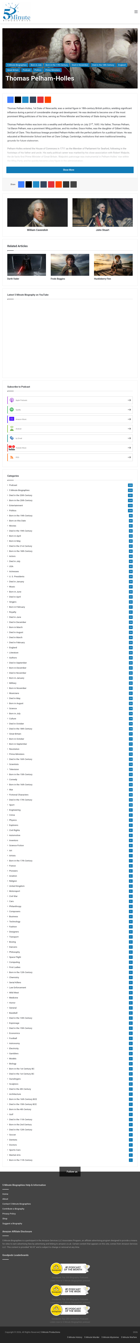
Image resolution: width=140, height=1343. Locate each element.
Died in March (15, 637)
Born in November (17, 688)
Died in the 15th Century (20, 1028)
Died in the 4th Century (20, 1089)
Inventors (13, 840)
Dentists (13, 1139)
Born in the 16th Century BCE (23, 1099)
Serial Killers (15, 982)
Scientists (14, 764)
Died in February (17, 642)
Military (12, 683)
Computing (14, 962)
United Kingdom (17, 886)
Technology (14, 921)
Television (14, 769)
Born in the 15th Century (20, 774)
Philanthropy (15, 906)
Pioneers (13, 870)
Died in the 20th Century (20, 495)
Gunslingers (15, 1079)
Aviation (13, 876)
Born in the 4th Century (20, 1109)
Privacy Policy (9, 1213)
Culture (12, 718)
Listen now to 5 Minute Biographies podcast (70, 1280)
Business (13, 916)
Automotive (14, 835)
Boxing (12, 942)
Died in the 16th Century (20, 759)
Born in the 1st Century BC (21, 1068)
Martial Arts (15, 1155)
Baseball (13, 1013)
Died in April (15, 596)
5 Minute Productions (50, 1332)
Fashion (13, 926)
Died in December (17, 622)
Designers (14, 931)
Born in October (16, 739)
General (12, 1007)
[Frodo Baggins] (70, 265)
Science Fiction (16, 845)
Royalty (12, 612)
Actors (12, 556)
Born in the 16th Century (20, 784)
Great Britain (13, 70)
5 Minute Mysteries (110, 1337)
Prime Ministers (52, 70)
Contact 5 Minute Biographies (16, 1203)
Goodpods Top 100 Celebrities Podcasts (70, 1319)
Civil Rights (14, 830)
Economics (14, 1033)
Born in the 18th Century (20, 551)
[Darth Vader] (26, 265)
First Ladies (14, 967)
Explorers (13, 825)
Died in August (16, 632)
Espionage (14, 1023)
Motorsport (14, 891)
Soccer (12, 1134)
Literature (13, 652)
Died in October (16, 723)
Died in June (15, 617)
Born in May (15, 541)
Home (5, 1194)
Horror (12, 1002)
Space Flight (15, 957)
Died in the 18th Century (103, 65)
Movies (12, 525)
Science (13, 708)
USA (11, 566)
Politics (38, 70)
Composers (14, 911)
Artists (12, 855)
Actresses (14, 571)
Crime (12, 815)
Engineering (14, 810)
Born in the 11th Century (20, 1160)
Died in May (14, 698)
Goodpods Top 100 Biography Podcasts (70, 1277)
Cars (11, 901)
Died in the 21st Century (20, 546)
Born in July (36, 65)
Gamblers (14, 1053)
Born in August (16, 703)
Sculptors (13, 1084)
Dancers (13, 947)
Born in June (15, 591)
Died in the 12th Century (20, 1129)
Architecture (15, 1094)
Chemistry (14, 977)
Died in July (14, 561)
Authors (13, 657)
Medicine (13, 997)
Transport (14, 936)
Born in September (18, 744)
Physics (13, 820)
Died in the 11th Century (20, 1119)
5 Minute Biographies (17, 65)
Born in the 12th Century (20, 972)
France (12, 865)
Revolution (14, 749)
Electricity (14, 1048)
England (122, 65)
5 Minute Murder (91, 1337)
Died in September (18, 662)
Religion (13, 881)
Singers (12, 602)
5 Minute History (74, 1337)
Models (12, 1058)
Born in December (17, 668)
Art (10, 850)
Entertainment (16, 505)
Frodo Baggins (58, 279)
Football (13, 1038)
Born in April (15, 536)
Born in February (17, 607)
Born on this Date (17, 520)
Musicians (14, 693)
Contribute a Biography (13, 1208)
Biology (12, 1063)
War (11, 789)
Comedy (13, 779)
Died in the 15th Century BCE (23, 1104)
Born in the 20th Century (20, 500)
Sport (11, 805)
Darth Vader (13, 279)
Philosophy (14, 952)
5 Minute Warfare (129, 1337)
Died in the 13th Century (20, 1018)
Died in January (16, 581)
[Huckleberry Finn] (113, 265)
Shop (4, 1218)
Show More (70, 170)
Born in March (16, 627)
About (5, 1199)
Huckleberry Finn (102, 279)
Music (12, 586)
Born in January (16, 678)
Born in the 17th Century (57, 65)
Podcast (26, 70)
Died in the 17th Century (20, 799)
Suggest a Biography (12, 1223)
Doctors (13, 1145)
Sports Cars (14, 1150)
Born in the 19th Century (20, 515)
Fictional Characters (18, 794)
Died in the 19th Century (20, 530)
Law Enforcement (17, 987)
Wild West (14, 992)
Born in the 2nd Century (20, 1124)
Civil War (13, 896)
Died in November (80, 65)
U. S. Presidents (16, 576)
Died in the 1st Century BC (21, 1073)
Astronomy (14, 1043)
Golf (11, 1114)
